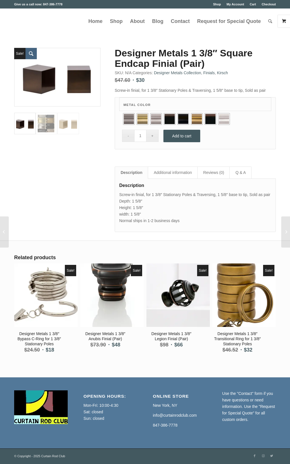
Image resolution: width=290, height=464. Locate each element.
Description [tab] (131, 172)
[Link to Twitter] (271, 456)
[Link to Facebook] (254, 456)
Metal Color (137, 105)
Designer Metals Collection (177, 73)
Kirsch (222, 73)
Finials (209, 73)
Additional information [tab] (173, 172)
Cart (253, 4)
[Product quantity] (140, 136)
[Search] (270, 21)
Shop (217, 4)
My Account (235, 4)
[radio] (129, 119)
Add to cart (181, 136)
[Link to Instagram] (263, 456)
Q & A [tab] (240, 172)
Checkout (269, 4)
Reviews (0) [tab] (213, 172)
